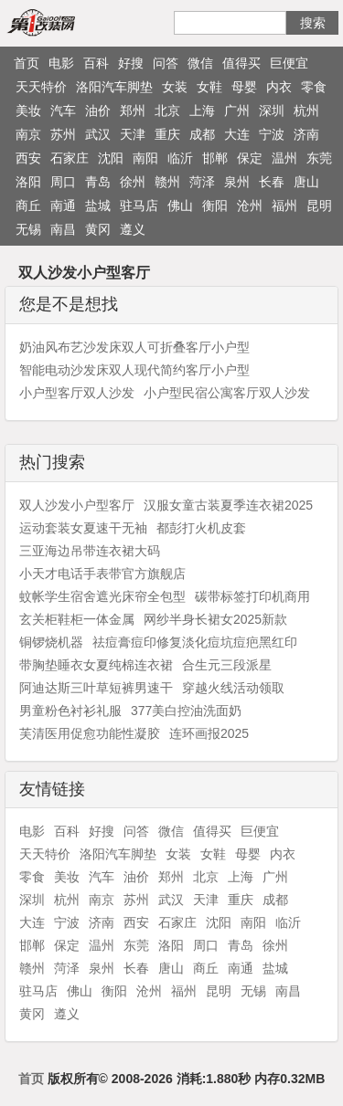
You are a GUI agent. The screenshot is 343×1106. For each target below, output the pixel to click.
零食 (314, 86)
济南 (306, 134)
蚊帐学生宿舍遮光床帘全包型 (102, 596)
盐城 (98, 205)
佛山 (180, 205)
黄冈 (98, 229)
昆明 (319, 205)
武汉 (98, 134)
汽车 (63, 110)
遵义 (132, 229)
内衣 (279, 86)
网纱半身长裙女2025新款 (215, 619)
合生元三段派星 (227, 665)
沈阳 (110, 158)
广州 (237, 110)
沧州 (250, 205)
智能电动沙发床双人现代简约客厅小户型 (134, 370)
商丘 (28, 205)
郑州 (132, 110)
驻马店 (139, 205)
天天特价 (41, 86)
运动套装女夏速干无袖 (83, 528)
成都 (202, 134)
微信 (200, 63)
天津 (132, 134)
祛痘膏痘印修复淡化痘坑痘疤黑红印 (194, 642)
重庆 (167, 134)
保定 (250, 158)
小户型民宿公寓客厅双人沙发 (227, 392)
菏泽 (202, 181)
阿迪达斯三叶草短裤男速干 (96, 687)
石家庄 (69, 158)
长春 (271, 181)
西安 (28, 158)
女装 (175, 86)
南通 (63, 205)
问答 (165, 63)
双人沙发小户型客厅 (76, 505)
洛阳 (28, 181)
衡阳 (215, 205)
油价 (98, 110)
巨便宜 (289, 63)
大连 (237, 134)
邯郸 (215, 158)
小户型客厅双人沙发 (76, 392)
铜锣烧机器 (51, 642)
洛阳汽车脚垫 (114, 86)
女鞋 (209, 86)
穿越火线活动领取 (233, 687)
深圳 (271, 110)
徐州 (132, 181)
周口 (63, 181)
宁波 (271, 134)
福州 (284, 205)
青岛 (98, 181)
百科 (96, 63)
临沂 (180, 158)
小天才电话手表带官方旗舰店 (102, 573)
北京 (167, 110)
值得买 (241, 63)
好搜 (131, 63)
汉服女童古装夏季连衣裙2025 (228, 505)
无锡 (28, 229)
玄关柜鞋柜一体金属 (76, 619)
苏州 (63, 134)
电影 (61, 63)
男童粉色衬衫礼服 (70, 710)
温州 (284, 158)
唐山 (306, 181)
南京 (28, 134)
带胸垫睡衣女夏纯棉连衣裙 (96, 665)
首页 (26, 63)
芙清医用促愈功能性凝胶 (89, 733)
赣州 (167, 181)
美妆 (28, 110)
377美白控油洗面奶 (186, 710)
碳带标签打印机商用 (252, 596)
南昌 (63, 229)
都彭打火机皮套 (201, 528)
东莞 (319, 158)
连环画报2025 (209, 733)
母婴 (244, 86)
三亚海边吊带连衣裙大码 (89, 550)
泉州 (237, 181)
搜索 (313, 23)
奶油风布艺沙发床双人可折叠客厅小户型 (134, 347)
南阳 (145, 158)
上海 (202, 110)
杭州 (306, 110)
